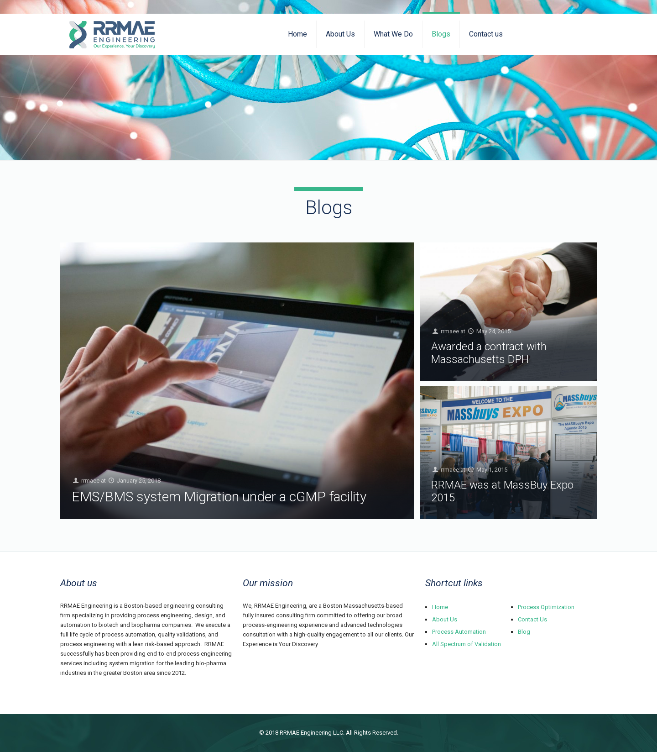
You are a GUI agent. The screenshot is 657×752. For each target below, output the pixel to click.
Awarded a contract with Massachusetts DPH (489, 353)
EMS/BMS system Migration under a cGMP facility (219, 497)
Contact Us (532, 619)
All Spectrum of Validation (466, 644)
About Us (444, 619)
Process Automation (459, 631)
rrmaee (90, 481)
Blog (524, 631)
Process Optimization (546, 607)
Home (440, 607)
